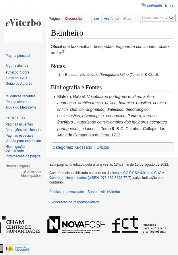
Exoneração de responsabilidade (74, 202)
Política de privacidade (66, 192)
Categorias (62, 147)
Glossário (83, 147)
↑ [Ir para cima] (63, 75)
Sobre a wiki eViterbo (104, 192)
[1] (63, 51)
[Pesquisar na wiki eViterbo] (158, 18)
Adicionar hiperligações (31, 174)
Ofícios (102, 147)
